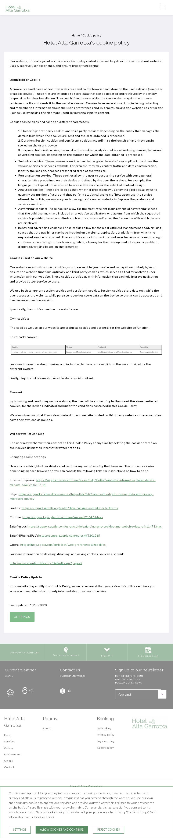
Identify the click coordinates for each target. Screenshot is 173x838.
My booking (104, 728)
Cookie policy (105, 747)
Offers (8, 760)
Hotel (7, 735)
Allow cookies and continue (61, 829)
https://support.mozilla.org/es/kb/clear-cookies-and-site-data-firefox (70, 508)
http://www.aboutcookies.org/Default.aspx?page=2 (46, 563)
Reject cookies (108, 829)
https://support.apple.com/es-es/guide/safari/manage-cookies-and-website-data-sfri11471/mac (95, 526)
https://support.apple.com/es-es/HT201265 (69, 535)
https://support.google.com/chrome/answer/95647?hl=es (62, 517)
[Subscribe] (162, 694)
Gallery (9, 748)
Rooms (47, 728)
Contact (9, 767)
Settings (22, 616)
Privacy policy (105, 734)
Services (9, 741)
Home (76, 35)
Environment (12, 754)
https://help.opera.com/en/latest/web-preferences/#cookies (63, 544)
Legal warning (105, 741)
